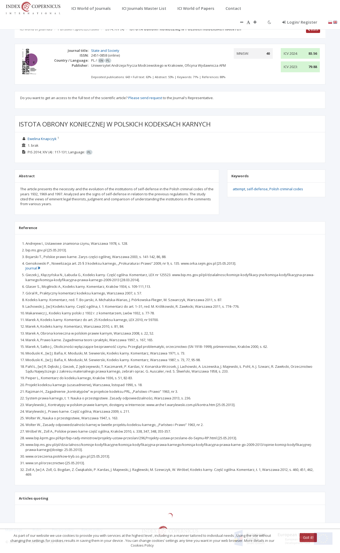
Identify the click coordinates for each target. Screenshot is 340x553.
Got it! (308, 537)
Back (313, 29)
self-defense (257, 189)
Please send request (145, 97)
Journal (33, 268)
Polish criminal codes (286, 189)
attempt (239, 189)
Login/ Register (299, 22)
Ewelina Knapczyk (42, 138)
